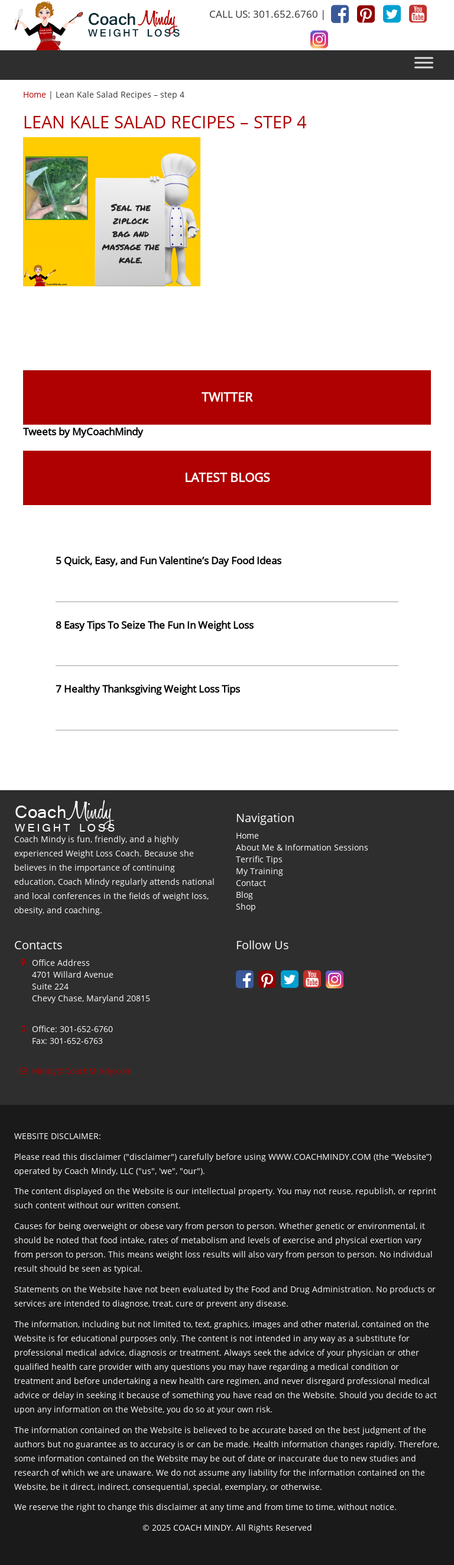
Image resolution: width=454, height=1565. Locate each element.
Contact (251, 882)
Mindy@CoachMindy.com (82, 1070)
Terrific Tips (259, 859)
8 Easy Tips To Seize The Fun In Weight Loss (155, 625)
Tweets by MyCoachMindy (83, 431)
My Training (259, 871)
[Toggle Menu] (423, 63)
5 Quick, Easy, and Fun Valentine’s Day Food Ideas (168, 560)
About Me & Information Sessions (302, 847)
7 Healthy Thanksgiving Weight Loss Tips (148, 689)
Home (34, 94)
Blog (244, 894)
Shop (246, 906)
